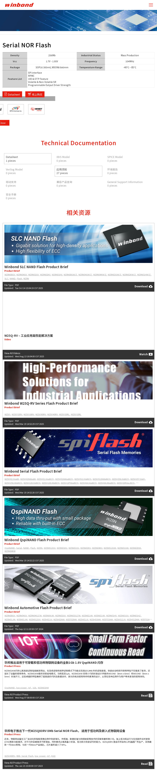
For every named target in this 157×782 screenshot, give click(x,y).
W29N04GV (21, 274)
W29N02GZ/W (73, 615)
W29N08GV (10, 274)
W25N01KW (43, 687)
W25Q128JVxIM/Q (32, 482)
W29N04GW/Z (85, 274)
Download (144, 286)
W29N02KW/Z (129, 274)
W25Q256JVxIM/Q (120, 479)
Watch (146, 354)
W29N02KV (45, 274)
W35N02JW (99, 615)
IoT (29, 687)
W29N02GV (33, 274)
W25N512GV (49, 547)
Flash (19, 278)
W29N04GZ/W (35, 615)
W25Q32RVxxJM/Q (125, 482)
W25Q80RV (40, 414)
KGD (53, 755)
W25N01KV (62, 547)
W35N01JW (22, 619)
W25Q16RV (29, 414)
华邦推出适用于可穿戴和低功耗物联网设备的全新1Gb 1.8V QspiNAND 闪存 (53, 662)
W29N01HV (57, 274)
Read (147, 695)
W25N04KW (10, 551)
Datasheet (14, 94)
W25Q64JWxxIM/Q (106, 482)
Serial (19, 547)
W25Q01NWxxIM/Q (64, 479)
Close (153, 55)
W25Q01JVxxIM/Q (45, 479)
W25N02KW (135, 547)
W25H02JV (47, 619)
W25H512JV (120, 619)
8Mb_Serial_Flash (24, 755)
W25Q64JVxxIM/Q (88, 482)
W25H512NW (133, 619)
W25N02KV (85, 547)
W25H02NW (58, 619)
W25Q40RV (52, 414)
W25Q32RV (17, 414)
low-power (21, 687)
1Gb (34, 687)
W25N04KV (97, 547)
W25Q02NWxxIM (28, 479)
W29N (26, 278)
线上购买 (37, 94)
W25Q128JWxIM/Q (50, 482)
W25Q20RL (64, 414)
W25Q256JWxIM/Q (13, 482)
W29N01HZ (135, 615)
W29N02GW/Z (114, 274)
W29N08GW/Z (70, 274)
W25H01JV (83, 619)
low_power (40, 755)
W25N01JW (10, 619)
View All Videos (12, 353)
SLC (6, 278)
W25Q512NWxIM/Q (102, 479)
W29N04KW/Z (99, 274)
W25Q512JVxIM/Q (82, 479)
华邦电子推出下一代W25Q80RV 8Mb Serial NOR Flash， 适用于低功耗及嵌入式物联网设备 (64, 731)
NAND (12, 278)
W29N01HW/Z (144, 274)
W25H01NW (95, 619)
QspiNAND (10, 547)
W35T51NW (146, 619)
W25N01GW (122, 547)
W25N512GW (110, 547)
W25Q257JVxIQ (137, 479)
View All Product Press (16, 694)
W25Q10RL (76, 414)
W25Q (7, 414)
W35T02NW (71, 619)
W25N (39, 547)
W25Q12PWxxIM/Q (69, 482)
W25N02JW (87, 615)
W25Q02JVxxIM (12, 479)
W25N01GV (74, 547)
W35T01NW (107, 619)
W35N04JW (48, 615)
